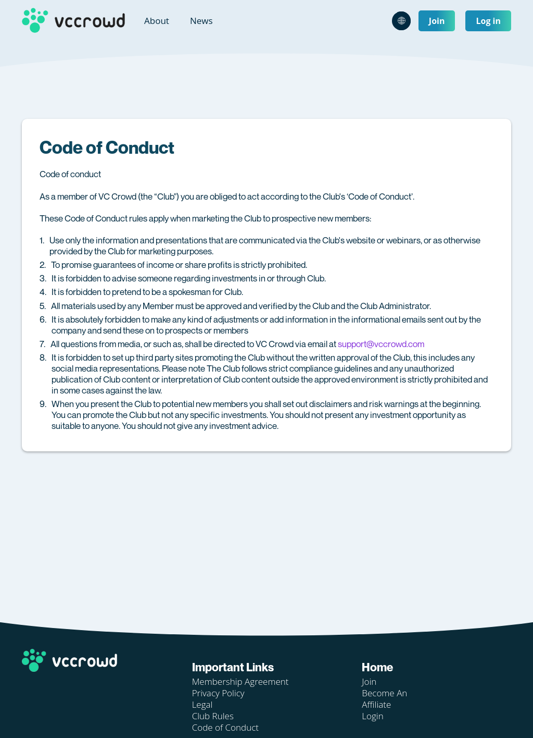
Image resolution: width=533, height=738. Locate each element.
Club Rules (213, 716)
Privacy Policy (218, 693)
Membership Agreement (240, 681)
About (156, 21)
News (201, 21)
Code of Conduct (225, 727)
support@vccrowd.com (381, 343)
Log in (488, 21)
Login (372, 716)
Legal (202, 704)
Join (437, 21)
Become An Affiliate (384, 698)
